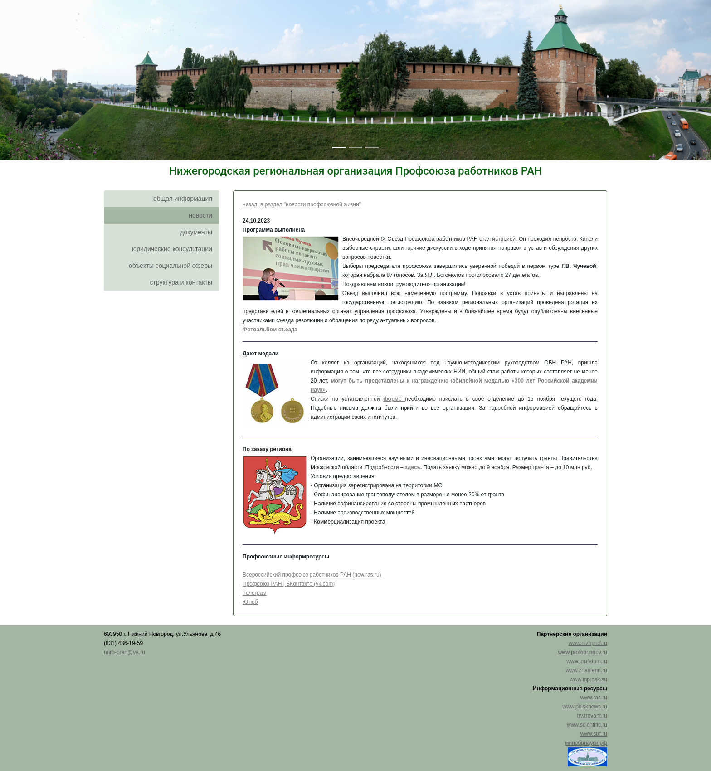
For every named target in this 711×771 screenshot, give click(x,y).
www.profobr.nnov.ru (583, 652)
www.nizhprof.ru (588, 643)
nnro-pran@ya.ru (124, 652)
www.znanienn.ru (586, 670)
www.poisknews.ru (584, 706)
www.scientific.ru (587, 725)
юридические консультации (172, 248)
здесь (412, 467)
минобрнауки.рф (586, 743)
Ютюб (250, 602)
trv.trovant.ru (592, 716)
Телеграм (255, 593)
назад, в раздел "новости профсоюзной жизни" (302, 204)
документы (196, 232)
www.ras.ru (593, 697)
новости (200, 215)
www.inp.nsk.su (588, 679)
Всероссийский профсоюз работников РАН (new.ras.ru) (312, 575)
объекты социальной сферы (170, 265)
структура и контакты (181, 282)
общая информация (182, 198)
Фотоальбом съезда (270, 329)
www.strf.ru (593, 734)
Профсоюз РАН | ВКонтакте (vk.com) (289, 584)
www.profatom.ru (586, 661)
